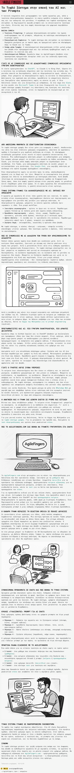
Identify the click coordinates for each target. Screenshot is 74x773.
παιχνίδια (56, 480)
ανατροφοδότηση (16, 768)
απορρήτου (23, 771)
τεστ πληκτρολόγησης (10, 422)
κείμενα (47, 658)
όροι (16, 771)
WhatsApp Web (62, 388)
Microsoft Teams (26, 85)
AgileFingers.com (12, 475)
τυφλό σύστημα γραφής (14, 420)
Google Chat (40, 166)
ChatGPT (31, 69)
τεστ (31, 487)
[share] (2, 769)
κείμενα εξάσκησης (56, 482)
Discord (62, 85)
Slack (68, 83)
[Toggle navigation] (70, 2)
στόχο (49, 422)
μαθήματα (56, 478)
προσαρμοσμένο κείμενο (48, 497)
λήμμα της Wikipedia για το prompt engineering (44, 322)
